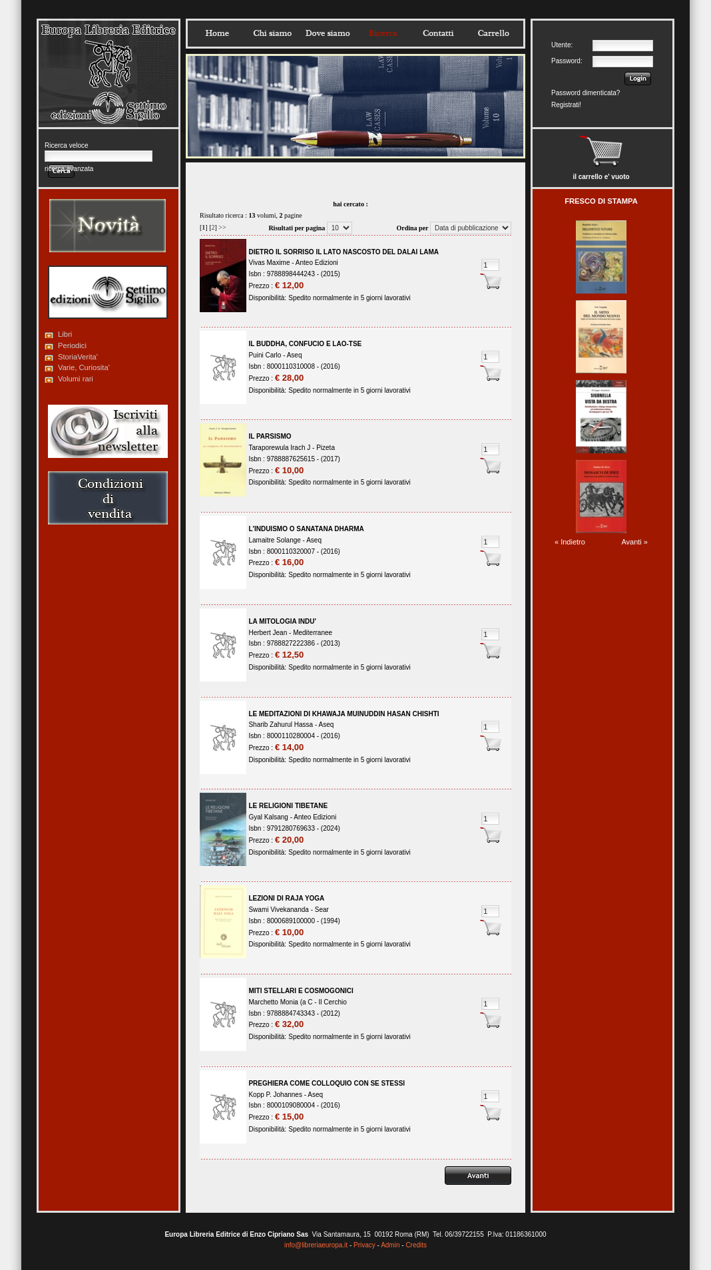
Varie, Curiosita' (84, 367)
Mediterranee (312, 632)
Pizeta (325, 447)
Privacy (364, 1245)
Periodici (72, 345)
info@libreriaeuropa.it (316, 1245)
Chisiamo (272, 33)
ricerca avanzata (69, 168)
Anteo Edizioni (317, 262)
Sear (322, 909)
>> (222, 227)
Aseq (294, 355)
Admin (390, 1245)
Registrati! (566, 104)
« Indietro (570, 542)
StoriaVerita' (78, 357)
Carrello (493, 33)
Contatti (438, 33)
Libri (65, 334)
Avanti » (634, 542)
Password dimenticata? (585, 93)
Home (217, 33)
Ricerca (383, 33)
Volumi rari (75, 379)
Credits (416, 1245)
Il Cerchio (332, 1002)
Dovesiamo (327, 33)
